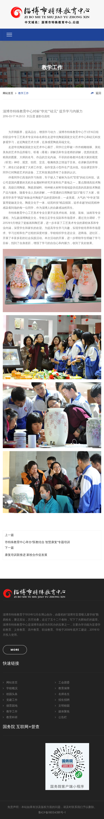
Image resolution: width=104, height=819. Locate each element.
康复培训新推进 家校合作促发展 (26, 555)
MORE (15, 650)
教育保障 (62, 688)
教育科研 (10, 717)
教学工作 (10, 711)
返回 (96, 93)
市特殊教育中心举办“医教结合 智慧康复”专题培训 (37, 542)
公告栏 (61, 717)
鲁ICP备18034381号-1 (52, 812)
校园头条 (10, 693)
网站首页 (8, 93)
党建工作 (10, 699)
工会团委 (62, 682)
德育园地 (10, 705)
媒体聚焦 (62, 711)
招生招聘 (62, 699)
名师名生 (62, 693)
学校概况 (10, 688)
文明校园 (62, 705)
